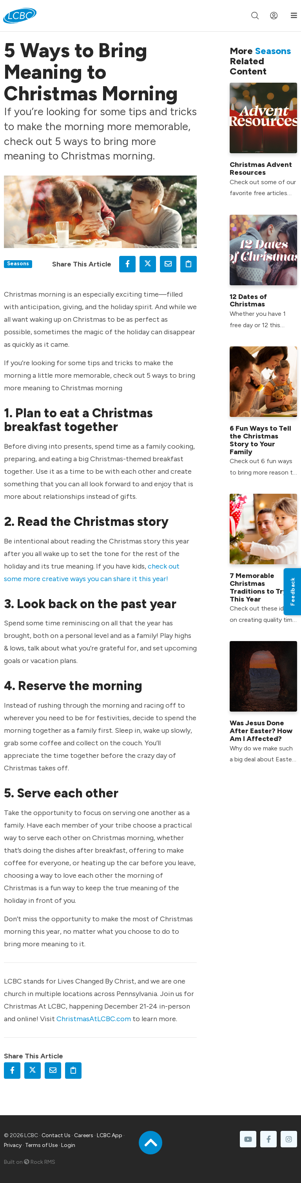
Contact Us (56, 1135)
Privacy (13, 1145)
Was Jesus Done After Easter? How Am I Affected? (261, 731)
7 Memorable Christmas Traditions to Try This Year (258, 587)
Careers (83, 1135)
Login (68, 1145)
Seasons (18, 263)
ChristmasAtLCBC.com (93, 1019)
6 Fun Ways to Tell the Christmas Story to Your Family (260, 440)
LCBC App (109, 1135)
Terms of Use (41, 1145)
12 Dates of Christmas (248, 300)
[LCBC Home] (19, 15)
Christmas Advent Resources (261, 168)
